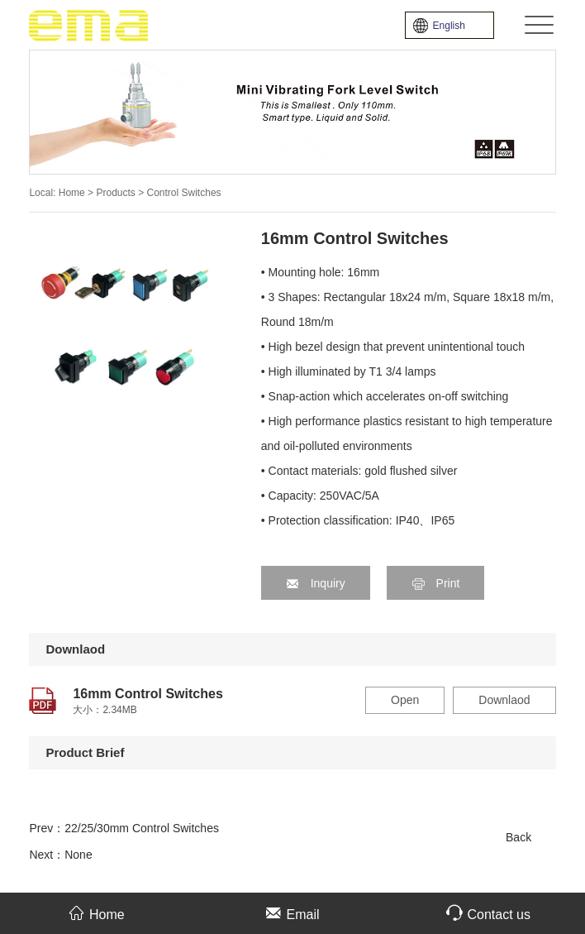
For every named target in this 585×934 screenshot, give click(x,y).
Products (117, 193)
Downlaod (504, 699)
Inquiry (315, 584)
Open (405, 699)
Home (72, 193)
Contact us (488, 913)
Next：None (60, 854)
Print (435, 584)
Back (518, 837)
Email (292, 913)
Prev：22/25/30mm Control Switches (124, 828)
